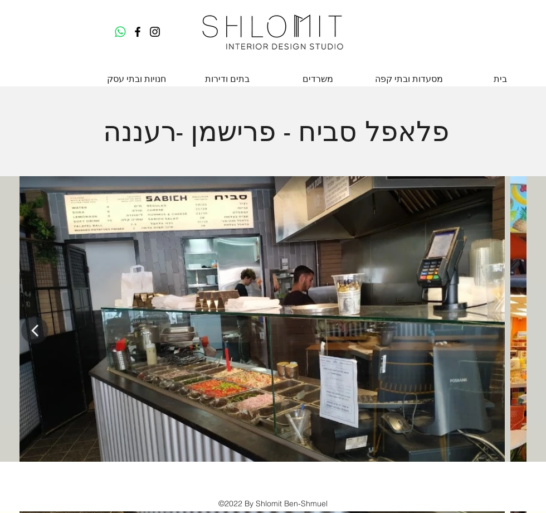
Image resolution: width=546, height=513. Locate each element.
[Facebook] (137, 31)
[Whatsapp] (120, 31)
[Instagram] (155, 31)
